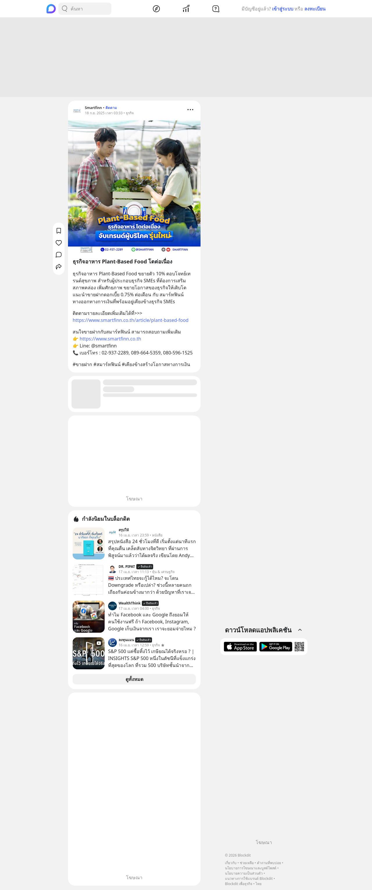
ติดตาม (111, 108)
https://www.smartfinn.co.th (110, 339)
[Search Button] (64, 8)
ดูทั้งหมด (134, 680)
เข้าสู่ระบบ (282, 9)
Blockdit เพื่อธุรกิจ (238, 883)
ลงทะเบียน (315, 9)
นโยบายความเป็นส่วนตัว (244, 873)
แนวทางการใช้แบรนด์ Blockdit (249, 878)
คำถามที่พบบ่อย (269, 862)
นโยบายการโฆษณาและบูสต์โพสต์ (250, 868)
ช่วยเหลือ (247, 862)
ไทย (258, 883)
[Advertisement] (186, 58)
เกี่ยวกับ (231, 862)
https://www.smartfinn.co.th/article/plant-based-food (131, 321)
